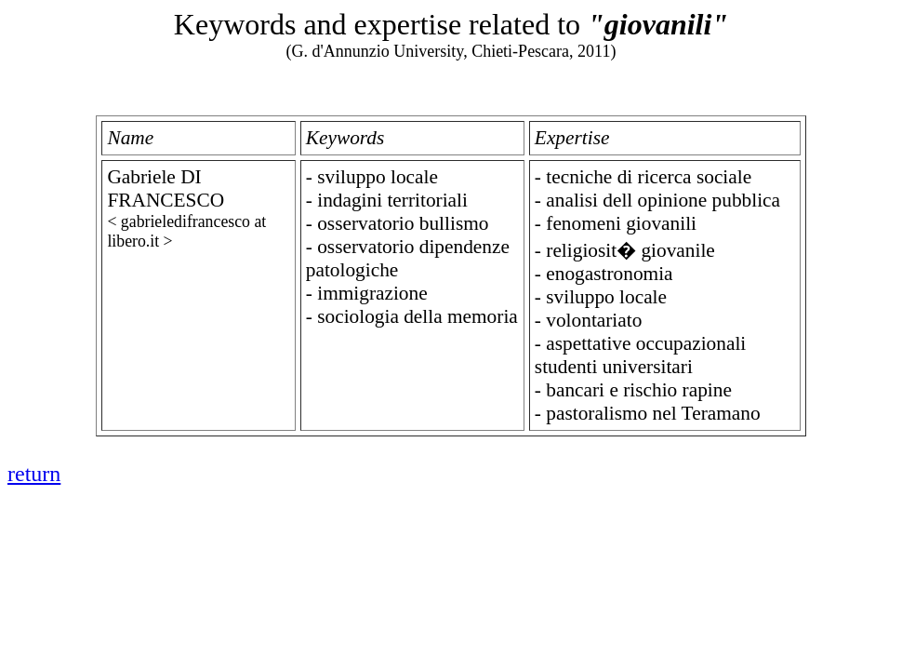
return (33, 474)
